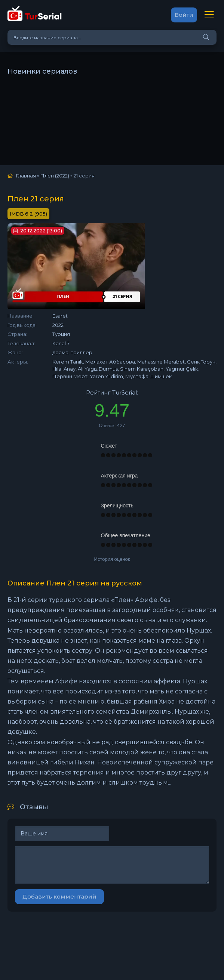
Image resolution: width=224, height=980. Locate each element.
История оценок (112, 559)
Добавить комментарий (59, 896)
